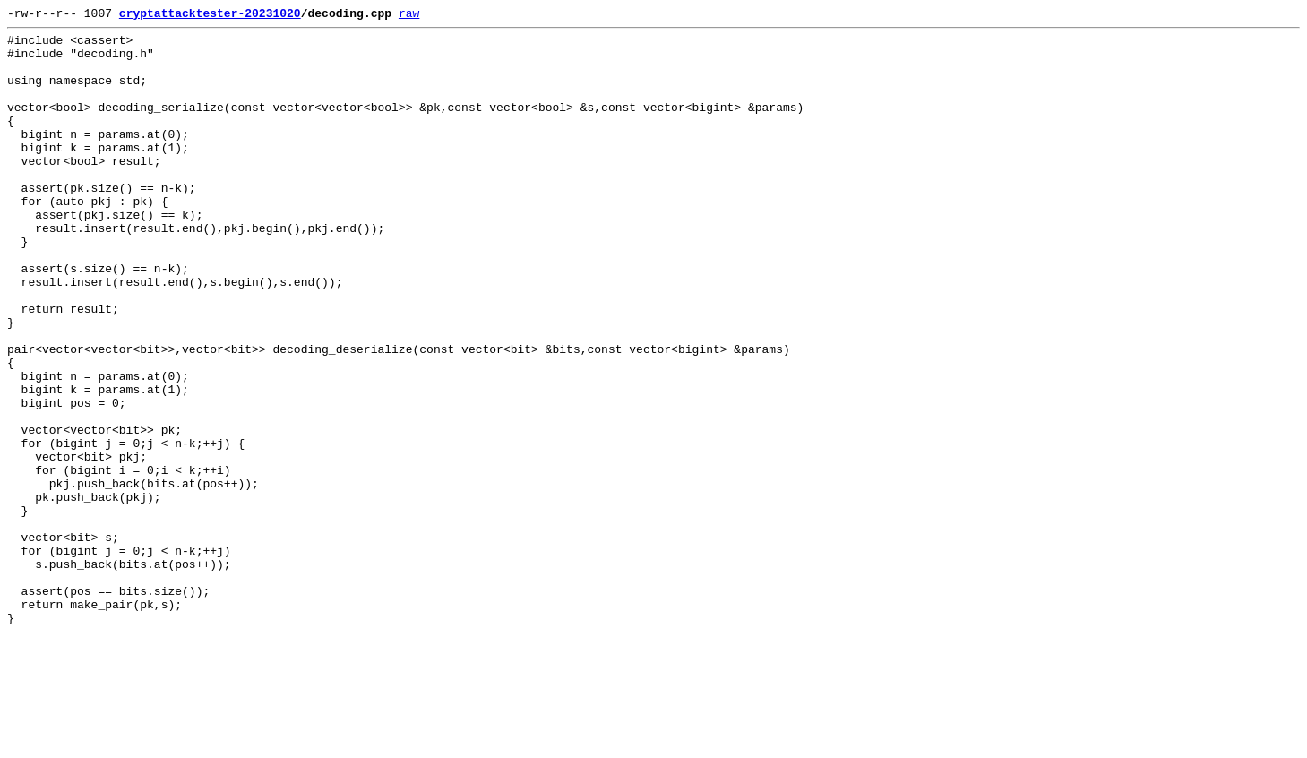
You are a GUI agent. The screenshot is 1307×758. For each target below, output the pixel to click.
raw (409, 15)
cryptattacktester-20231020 (210, 15)
